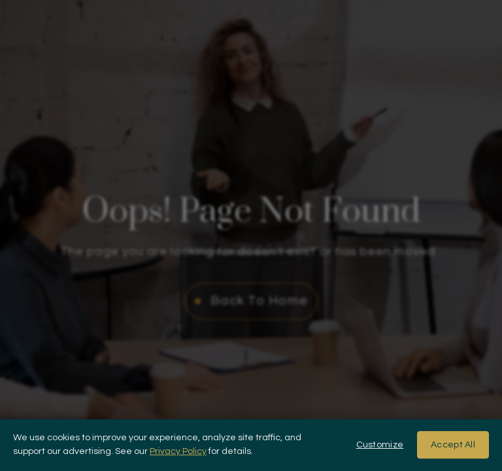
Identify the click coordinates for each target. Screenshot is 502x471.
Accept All (453, 444)
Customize (380, 444)
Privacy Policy (178, 451)
